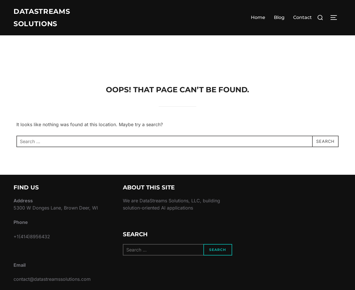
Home (258, 18)
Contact (302, 18)
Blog (279, 18)
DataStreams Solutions (45, 18)
